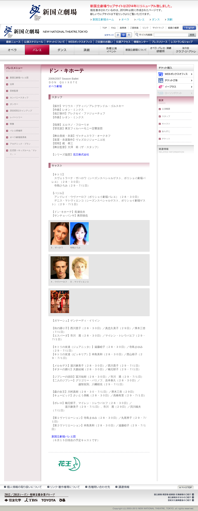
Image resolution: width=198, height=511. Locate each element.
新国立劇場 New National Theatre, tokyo (46, 31)
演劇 (169, 19)
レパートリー (16, 117)
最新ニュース (13, 41)
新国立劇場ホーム (103, 19)
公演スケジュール (33, 41)
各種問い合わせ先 (97, 486)
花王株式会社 (81, 154)
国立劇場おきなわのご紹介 (180, 497)
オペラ (125, 19)
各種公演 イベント (111, 49)
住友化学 (13, 499)
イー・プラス (175, 86)
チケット (166, 139)
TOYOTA (48, 499)
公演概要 (166, 109)
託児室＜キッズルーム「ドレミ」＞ (23, 152)
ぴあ (175, 80)
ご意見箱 (134, 27)
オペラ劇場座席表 (18, 137)
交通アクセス (123, 41)
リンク (145, 27)
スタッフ (166, 116)
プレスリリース (159, 41)
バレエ (141, 19)
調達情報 (122, 486)
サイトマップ (158, 27)
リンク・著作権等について (63, 486)
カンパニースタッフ (19, 97)
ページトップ (185, 486)
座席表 (123, 27)
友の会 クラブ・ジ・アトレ (185, 49)
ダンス (156, 19)
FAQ (113, 27)
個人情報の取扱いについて (23, 486)
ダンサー (14, 104)
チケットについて (55, 41)
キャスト (166, 124)
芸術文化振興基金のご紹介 (180, 500)
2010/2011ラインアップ (21, 111)
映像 (12, 124)
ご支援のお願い (104, 41)
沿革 (12, 84)
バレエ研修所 (16, 130)
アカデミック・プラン (20, 144)
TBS (31, 499)
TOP (104, 27)
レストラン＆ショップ (182, 41)
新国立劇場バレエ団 (19, 77)
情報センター (141, 41)
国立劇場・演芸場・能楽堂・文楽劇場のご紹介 (173, 494)
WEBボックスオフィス (80, 41)
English (189, 27)
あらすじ (166, 131)
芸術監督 (14, 91)
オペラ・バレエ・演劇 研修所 (160, 49)
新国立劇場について (136, 49)
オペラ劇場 (55, 86)
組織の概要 (173, 27)
